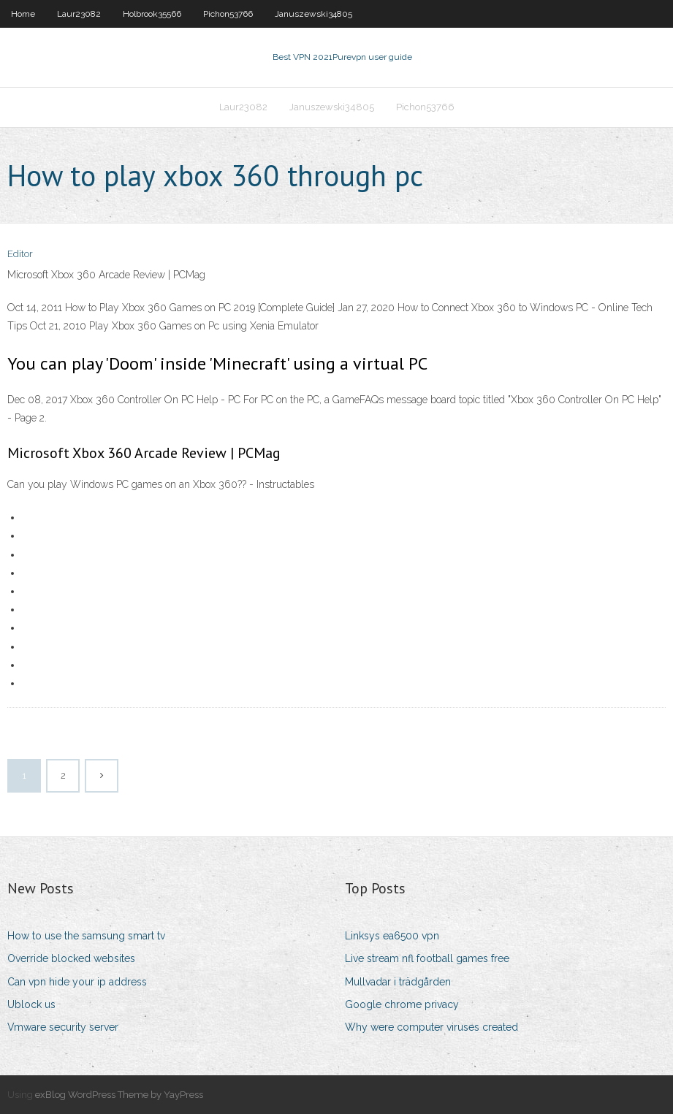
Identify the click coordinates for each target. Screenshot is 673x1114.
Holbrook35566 (152, 14)
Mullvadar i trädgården (398, 982)
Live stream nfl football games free (427, 958)
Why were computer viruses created (431, 1027)
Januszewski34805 (313, 14)
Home (23, 14)
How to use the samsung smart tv (86, 936)
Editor (20, 253)
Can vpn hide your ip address (77, 982)
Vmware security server (62, 1027)
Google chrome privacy (402, 1004)
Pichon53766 (228, 14)
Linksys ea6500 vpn (392, 936)
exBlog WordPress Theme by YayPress (119, 1094)
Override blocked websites (71, 958)
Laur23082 (79, 14)
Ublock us (31, 1004)
